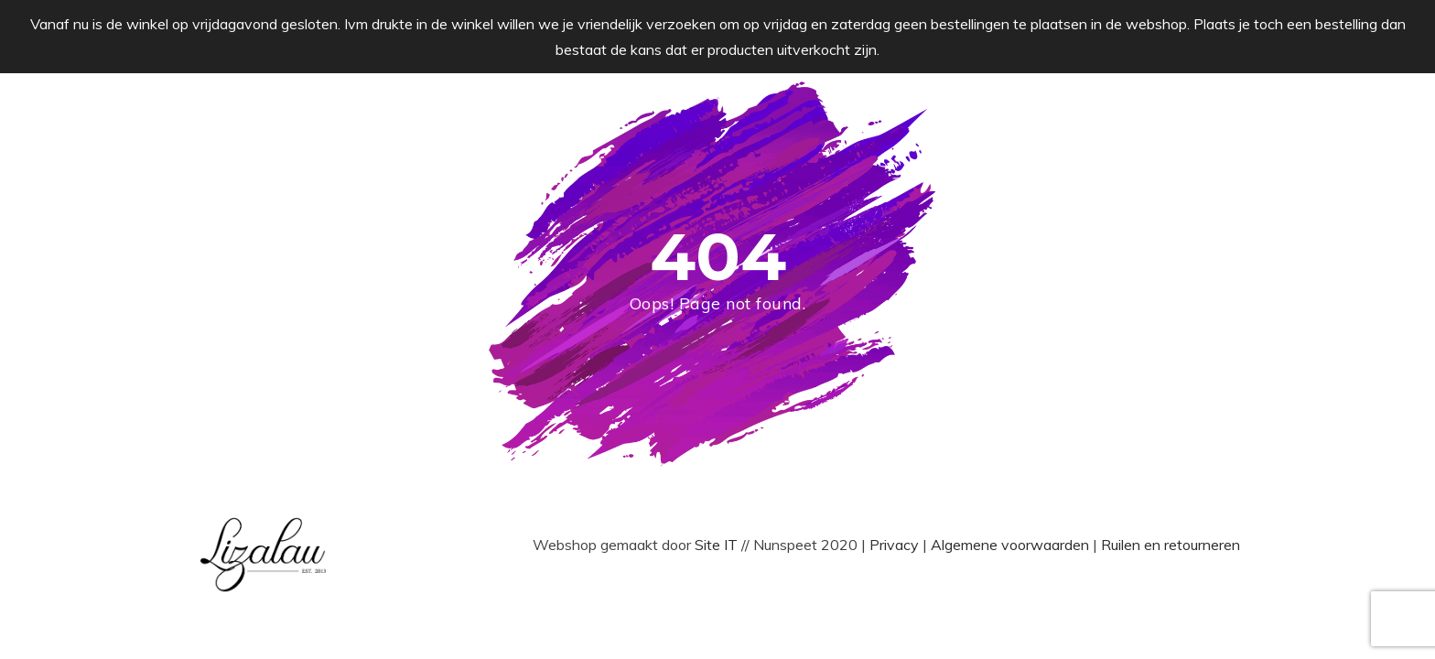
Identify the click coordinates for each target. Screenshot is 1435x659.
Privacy (895, 544)
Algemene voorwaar (997, 544)
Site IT (718, 544)
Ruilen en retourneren (1170, 544)
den (1078, 544)
